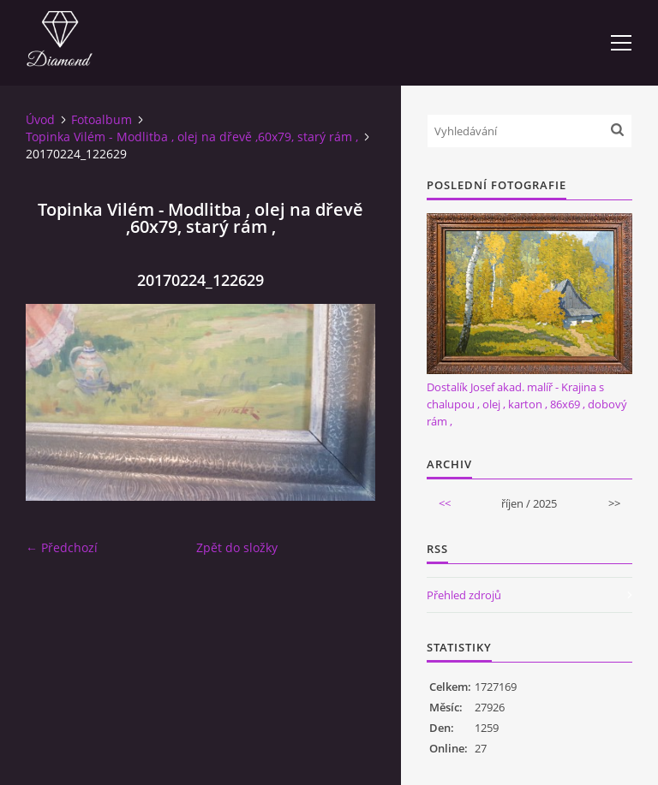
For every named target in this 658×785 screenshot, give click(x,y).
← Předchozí (62, 547)
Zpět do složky (237, 547)
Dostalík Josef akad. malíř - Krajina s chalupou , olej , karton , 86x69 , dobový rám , (527, 404)
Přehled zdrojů (464, 595)
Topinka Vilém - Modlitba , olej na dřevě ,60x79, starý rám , (192, 136)
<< (445, 503)
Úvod (40, 119)
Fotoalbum (101, 119)
